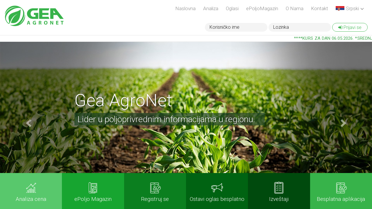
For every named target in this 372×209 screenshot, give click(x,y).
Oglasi (232, 8)
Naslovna (185, 8)
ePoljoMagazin (262, 8)
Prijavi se (350, 27)
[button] (350, 8)
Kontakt (319, 8)
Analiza (210, 8)
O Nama (294, 8)
